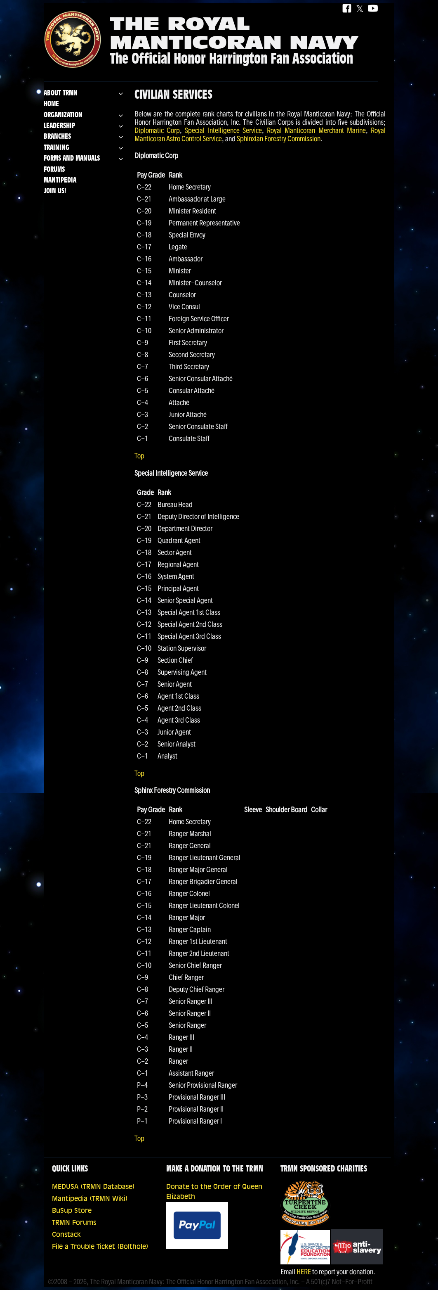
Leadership (59, 126)
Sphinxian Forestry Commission (278, 138)
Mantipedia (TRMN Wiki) (90, 1199)
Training (56, 148)
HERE (304, 1272)
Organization (63, 115)
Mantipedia (60, 180)
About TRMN (61, 93)
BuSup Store (72, 1211)
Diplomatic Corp (157, 130)
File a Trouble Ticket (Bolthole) (100, 1247)
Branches (57, 136)
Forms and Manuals (72, 158)
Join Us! (55, 191)
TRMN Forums (74, 1223)
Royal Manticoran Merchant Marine (316, 130)
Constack (66, 1235)
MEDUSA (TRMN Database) (93, 1187)
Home (51, 104)
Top (139, 456)
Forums (54, 169)
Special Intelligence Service (223, 130)
